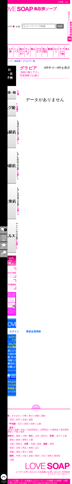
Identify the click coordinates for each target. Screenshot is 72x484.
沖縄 (12, 460)
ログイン (69, 16)
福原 (39, 444)
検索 (60, 26)
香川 (24, 452)
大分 (43, 456)
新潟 (26, 424)
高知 (18, 452)
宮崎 (50, 456)
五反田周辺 (32, 430)
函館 (43, 416)
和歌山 (19, 444)
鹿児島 (57, 456)
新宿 (10, 430)
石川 (20, 424)
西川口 (45, 436)
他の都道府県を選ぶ (70, 58)
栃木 (22, 432)
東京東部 (64, 430)
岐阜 (18, 440)
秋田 (12, 420)
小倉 (24, 456)
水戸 (58, 436)
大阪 (12, 444)
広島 (18, 448)
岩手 (18, 420)
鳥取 (12, 448)
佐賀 (31, 456)
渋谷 (23, 430)
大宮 (37, 436)
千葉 (16, 432)
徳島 (31, 452)
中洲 (18, 456)
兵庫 (33, 444)
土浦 (65, 436)
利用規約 (66, 472)
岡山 (24, 448)
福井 (33, 424)
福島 (31, 420)
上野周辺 (44, 430)
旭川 (31, 416)
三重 (31, 440)
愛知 (12, 440)
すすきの (16, 416)
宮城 (24, 420)
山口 (37, 448)
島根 (31, 448)
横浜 (18, 436)
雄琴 (52, 444)
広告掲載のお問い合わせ (49, 472)
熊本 (37, 456)
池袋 (17, 430)
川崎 (25, 436)
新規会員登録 (71, 28)
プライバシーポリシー (60, 474)
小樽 (24, 416)
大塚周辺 (54, 430)
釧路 (37, 416)
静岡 (24, 440)
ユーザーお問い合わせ (25, 472)
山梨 (39, 424)
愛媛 (12, 452)
